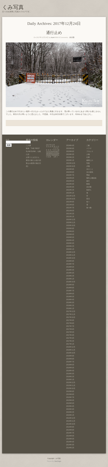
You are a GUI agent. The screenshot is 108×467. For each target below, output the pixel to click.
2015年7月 (70, 397)
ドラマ (88, 148)
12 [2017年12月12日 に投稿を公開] (49, 152)
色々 (88, 202)
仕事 (88, 157)
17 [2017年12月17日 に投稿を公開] (58, 152)
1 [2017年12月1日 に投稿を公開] (54, 148)
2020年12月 (70, 220)
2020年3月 (70, 243)
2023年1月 (70, 160)
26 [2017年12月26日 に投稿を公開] (49, 155)
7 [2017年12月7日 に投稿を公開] (52, 150)
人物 (88, 154)
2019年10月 (70, 258)
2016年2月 (70, 377)
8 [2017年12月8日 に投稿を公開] (54, 150)
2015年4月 (70, 406)
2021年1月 (70, 217)
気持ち (88, 190)
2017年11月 (70, 314)
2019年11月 (70, 255)
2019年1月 (70, 279)
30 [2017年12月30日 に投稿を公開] (56, 155)
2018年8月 (70, 288)
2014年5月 (70, 439)
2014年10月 (70, 424)
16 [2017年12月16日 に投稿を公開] (56, 152)
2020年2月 (70, 246)
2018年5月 (70, 297)
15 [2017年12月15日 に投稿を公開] (54, 152)
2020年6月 (70, 234)
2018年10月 (70, 282)
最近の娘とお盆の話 (33, 160)
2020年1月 (70, 249)
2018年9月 (70, 285)
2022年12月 (70, 163)
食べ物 (88, 208)
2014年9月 (70, 427)
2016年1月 (70, 380)
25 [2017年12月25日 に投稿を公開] (47, 155)
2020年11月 (70, 222)
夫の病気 (89, 172)
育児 (88, 199)
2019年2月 (70, 276)
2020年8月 (70, 231)
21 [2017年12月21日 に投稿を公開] (52, 153)
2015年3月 (70, 409)
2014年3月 (70, 445)
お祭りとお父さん (32, 157)
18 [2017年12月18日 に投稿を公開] (47, 153)
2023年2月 (70, 157)
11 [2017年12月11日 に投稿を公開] (47, 152)
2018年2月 (70, 305)
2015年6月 (70, 400)
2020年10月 (70, 225)
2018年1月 (70, 308)
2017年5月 (70, 332)
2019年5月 (70, 267)
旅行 (88, 181)
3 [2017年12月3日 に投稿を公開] (57, 148)
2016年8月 (70, 359)
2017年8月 (70, 323)
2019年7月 (70, 264)
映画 (88, 184)
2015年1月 (70, 415)
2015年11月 (70, 385)
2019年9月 (70, 261)
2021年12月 (70, 196)
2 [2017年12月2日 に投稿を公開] (55, 148)
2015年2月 (70, 412)
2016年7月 (70, 362)
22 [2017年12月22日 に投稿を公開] (54, 153)
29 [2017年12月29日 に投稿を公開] (54, 155)
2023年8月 (70, 151)
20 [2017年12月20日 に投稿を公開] (51, 153)
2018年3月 (70, 302)
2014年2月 (70, 448)
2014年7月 (70, 433)
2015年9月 (70, 391)
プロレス (89, 151)
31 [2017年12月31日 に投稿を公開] (58, 155)
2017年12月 (70, 311)
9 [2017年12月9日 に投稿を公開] (55, 150)
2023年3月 (70, 154)
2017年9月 (70, 320)
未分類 (71, 37)
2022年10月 (70, 166)
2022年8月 (70, 172)
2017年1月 (70, 344)
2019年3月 (70, 273)
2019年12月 (70, 252)
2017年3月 (70, 338)
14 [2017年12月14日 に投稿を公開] (52, 152)
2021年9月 (70, 202)
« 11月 (48, 157)
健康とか (89, 160)
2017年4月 (70, 335)
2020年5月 (70, 237)
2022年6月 (70, 178)
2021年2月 (70, 214)
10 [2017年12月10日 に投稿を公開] (58, 150)
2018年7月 (70, 291)
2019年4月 (70, 270)
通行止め (54, 32)
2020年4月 (70, 240)
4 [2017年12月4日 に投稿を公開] (46, 150)
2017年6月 (70, 329)
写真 (88, 163)
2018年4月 (70, 300)
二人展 (28, 145)
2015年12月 (70, 382)
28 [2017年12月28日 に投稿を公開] (52, 155)
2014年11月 (70, 421)
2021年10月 (70, 199)
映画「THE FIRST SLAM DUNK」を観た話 (33, 151)
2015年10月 (70, 388)
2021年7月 (70, 208)
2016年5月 (70, 368)
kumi (53, 37)
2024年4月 (70, 145)
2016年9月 (70, 356)
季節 (88, 175)
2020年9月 (70, 228)
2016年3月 (70, 374)
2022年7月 (70, 175)
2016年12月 (70, 347)
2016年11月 (70, 350)
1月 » (56, 157)
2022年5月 (70, 181)
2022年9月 (70, 169)
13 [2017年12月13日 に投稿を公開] (51, 152)
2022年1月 (70, 193)
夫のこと (89, 169)
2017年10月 (70, 317)
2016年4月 (70, 371)
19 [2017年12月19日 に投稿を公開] (49, 153)
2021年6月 (70, 211)
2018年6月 (70, 294)
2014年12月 (70, 418)
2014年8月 (70, 430)
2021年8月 (70, 205)
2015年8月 (70, 394)
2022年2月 (70, 190)
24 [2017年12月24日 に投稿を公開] (58, 153)
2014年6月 (70, 436)
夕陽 (88, 166)
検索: (8, 140)
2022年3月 (70, 187)
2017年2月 (70, 341)
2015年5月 (70, 403)
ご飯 (88, 145)
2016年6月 (70, 365)
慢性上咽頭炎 (91, 178)
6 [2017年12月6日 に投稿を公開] (50, 150)
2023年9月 (70, 148)
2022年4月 (70, 184)
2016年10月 (70, 353)
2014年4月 (70, 442)
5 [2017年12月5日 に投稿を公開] (48, 150)
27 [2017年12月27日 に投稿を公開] (51, 155)
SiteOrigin (57, 461)
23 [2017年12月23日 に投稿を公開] (56, 153)
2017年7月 (70, 326)
